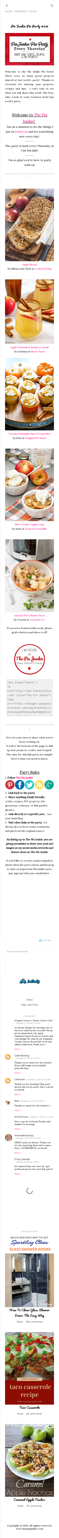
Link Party (32, 1004)
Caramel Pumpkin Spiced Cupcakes (29, 433)
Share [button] (29, 999)
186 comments (34, 1321)
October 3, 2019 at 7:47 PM (28, 1058)
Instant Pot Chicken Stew (29, 615)
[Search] (52, 5)
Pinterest (21, 11)
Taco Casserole (29, 1407)
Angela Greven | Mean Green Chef (33, 1020)
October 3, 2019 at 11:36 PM (32, 1101)
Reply (17, 1049)
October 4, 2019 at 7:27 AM (41, 1117)
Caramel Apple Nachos (29, 1499)
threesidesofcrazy (24, 1135)
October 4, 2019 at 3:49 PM (28, 1138)
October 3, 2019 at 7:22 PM (28, 1023)
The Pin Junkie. (25, 777)
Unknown (19, 1079)
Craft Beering (43, 268)
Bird (16, 1101)
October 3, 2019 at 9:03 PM (38, 1079)
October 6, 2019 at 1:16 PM (27, 1162)
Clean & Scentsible (36, 528)
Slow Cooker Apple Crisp (29, 524)
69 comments (34, 1413)
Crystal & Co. (37, 619)
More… (33, 11)
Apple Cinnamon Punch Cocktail (29, 347)
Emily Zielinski (22, 1159)
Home (9, 11)
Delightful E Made (35, 438)
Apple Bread (29, 264)
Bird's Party (38, 351)
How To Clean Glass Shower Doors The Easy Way (29, 1312)
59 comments (34, 1506)
